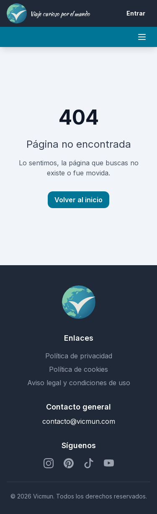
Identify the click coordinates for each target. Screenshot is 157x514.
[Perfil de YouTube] (109, 463)
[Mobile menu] (142, 37)
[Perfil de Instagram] (49, 463)
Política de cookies (78, 369)
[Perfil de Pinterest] (69, 463)
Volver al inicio (78, 200)
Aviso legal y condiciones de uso (78, 382)
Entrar (135, 13)
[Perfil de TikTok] (89, 463)
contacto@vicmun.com (78, 421)
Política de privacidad (78, 356)
